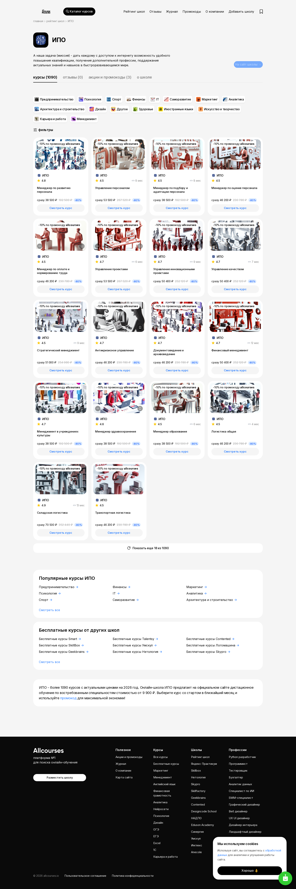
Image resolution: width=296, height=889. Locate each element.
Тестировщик (238, 770)
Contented (198, 804)
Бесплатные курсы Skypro (208, 652)
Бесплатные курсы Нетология (137, 652)
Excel (156, 843)
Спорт (45, 600)
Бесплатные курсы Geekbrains (63, 652)
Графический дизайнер (244, 804)
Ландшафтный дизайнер (245, 831)
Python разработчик (242, 757)
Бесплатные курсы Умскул (134, 645)
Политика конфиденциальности (132, 875)
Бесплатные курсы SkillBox (61, 645)
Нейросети (161, 809)
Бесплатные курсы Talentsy (135, 639)
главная (38, 21)
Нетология (198, 777)
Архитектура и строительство (211, 600)
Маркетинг (196, 587)
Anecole (196, 852)
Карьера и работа (165, 856)
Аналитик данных (240, 784)
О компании (215, 11)
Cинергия (197, 831)
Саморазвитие (126, 600)
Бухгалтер (236, 777)
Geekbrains (198, 798)
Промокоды (192, 11)
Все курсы (160, 757)
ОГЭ (156, 829)
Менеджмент (162, 777)
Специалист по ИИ (241, 791)
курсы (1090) (45, 77)
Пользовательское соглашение (85, 875)
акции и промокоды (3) (110, 77)
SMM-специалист (241, 798)
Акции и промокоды (129, 757)
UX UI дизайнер (239, 818)
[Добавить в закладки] (82, 165)
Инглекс (196, 845)
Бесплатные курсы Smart (60, 639)
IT (116, 593)
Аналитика (196, 593)
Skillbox (196, 770)
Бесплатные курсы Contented (210, 639)
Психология (50, 593)
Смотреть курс (60, 208)
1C (154, 850)
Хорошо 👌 (249, 870)
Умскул (196, 838)
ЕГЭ (156, 836)
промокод (68, 698)
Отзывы (155, 11)
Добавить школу (241, 11)
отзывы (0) (73, 77)
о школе (144, 77)
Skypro (195, 784)
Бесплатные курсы (166, 764)
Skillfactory (198, 791)
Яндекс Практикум (204, 764)
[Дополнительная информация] (39, 165)
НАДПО (196, 818)
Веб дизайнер (238, 811)
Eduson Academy (202, 825)
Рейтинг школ (134, 11)
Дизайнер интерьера (243, 825)
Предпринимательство (58, 587)
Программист (238, 764)
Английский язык (164, 784)
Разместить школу (60, 777)
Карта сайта (124, 777)
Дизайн (158, 822)
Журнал (172, 11)
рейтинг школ (55, 21)
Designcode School (204, 811)
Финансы (121, 587)
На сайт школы (247, 64)
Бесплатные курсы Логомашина (212, 645)
